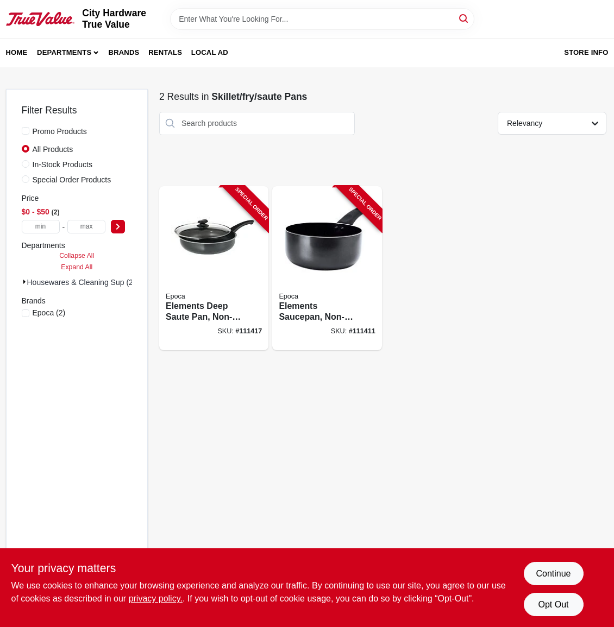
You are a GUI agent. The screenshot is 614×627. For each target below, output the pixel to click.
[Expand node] (24, 282)
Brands (124, 52)
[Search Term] (322, 19)
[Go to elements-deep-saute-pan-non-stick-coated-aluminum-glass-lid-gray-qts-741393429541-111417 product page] (213, 268)
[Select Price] (118, 226)
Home (17, 52)
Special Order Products (72, 179)
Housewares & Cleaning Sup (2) (81, 282)
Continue (553, 573)
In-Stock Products (63, 164)
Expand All (76, 267)
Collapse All (76, 255)
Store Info (586, 52)
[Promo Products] (25, 131)
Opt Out (553, 604)
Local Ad (209, 52)
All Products (53, 149)
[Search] (464, 18)
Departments (64, 52)
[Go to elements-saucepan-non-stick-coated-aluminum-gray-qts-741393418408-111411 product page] (326, 268)
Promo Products (60, 131)
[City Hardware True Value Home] (40, 19)
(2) (49, 312)
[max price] (86, 226)
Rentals (165, 52)
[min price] (41, 226)
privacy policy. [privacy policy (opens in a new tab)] (156, 598)
